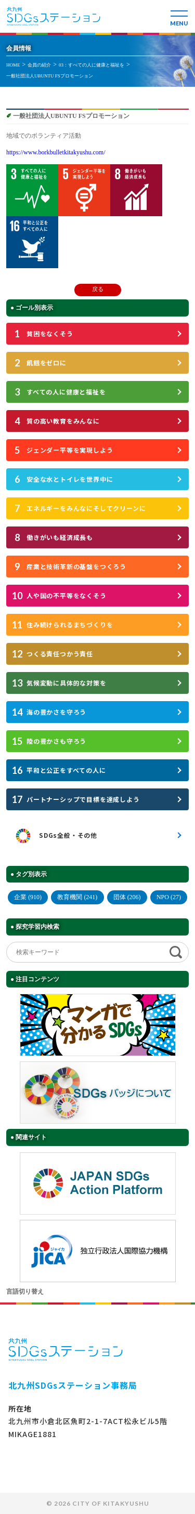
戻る (97, 289)
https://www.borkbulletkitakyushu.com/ (56, 152)
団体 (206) (127, 897)
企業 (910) (28, 897)
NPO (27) (169, 897)
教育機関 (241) (77, 897)
